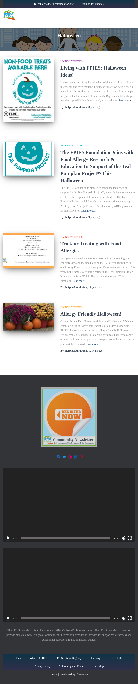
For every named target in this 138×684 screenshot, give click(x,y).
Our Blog (95, 658)
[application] (69, 505)
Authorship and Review (72, 666)
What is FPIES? (38, 658)
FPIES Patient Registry (69, 658)
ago (94, 107)
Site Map (99, 666)
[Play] (8, 538)
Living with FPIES (71, 61)
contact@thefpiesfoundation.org (55, 3)
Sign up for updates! (93, 3)
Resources (106, 15)
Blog (112, 22)
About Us (87, 23)
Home (46, 14)
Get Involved (54, 23)
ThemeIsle (82, 674)
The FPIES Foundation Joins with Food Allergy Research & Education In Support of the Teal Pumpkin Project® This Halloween (96, 166)
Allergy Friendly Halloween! (90, 314)
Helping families (71, 145)
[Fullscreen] (130, 538)
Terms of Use (115, 658)
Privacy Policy (42, 666)
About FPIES (73, 15)
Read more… (126, 100)
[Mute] (123, 538)
